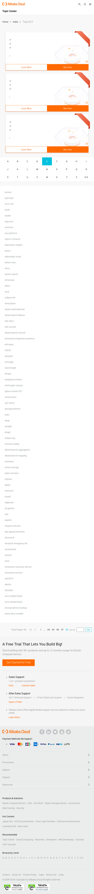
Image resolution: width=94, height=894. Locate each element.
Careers (6, 874)
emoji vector (11, 397)
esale (7, 210)
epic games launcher (15, 531)
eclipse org (10, 438)
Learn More (26, 67)
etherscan (10, 280)
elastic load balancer (15, 309)
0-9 (86, 177)
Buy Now (67, 67)
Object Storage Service (56, 803)
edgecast (9, 502)
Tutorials (79, 839)
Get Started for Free (18, 662)
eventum (9, 227)
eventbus (9, 461)
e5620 (8, 350)
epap (7, 420)
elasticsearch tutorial (15, 332)
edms (7, 286)
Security (20, 808)
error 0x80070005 (13, 602)
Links (61, 874)
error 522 (9, 204)
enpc (7, 414)
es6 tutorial (10, 327)
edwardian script (13, 256)
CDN (29, 803)
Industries (39, 839)
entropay (9, 344)
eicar (7, 561)
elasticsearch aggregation (17, 450)
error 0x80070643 (13, 596)
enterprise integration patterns (20, 338)
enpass (8, 479)
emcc (7, 268)
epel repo (9, 198)
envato (8, 192)
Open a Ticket (15, 702)
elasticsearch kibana (15, 315)
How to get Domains (45, 821)
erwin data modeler (14, 613)
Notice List (51, 874)
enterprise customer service (18, 567)
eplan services (11, 473)
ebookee (9, 590)
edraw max (10, 262)
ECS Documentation (24, 821)
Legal (41, 874)
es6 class (9, 321)
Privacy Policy (30, 874)
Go (88, 629)
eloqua (8, 373)
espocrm (9, 221)
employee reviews (13, 379)
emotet (8, 555)
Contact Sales (28, 685)
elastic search (11, 274)
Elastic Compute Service (14, 803)
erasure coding (12, 444)
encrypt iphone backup (16, 608)
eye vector (10, 403)
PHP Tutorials (9, 844)
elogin (8, 432)
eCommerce (74, 803)
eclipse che (10, 297)
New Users (23, 826)
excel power (10, 549)
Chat (11, 685)
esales (8, 215)
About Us (16, 874)
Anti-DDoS (38, 803)
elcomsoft (10, 537)
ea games (9, 508)
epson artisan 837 (13, 391)
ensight (8, 426)
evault (8, 496)
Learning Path (9, 826)
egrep (7, 485)
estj (6, 514)
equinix (8, 520)
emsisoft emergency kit (16, 543)
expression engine (13, 245)
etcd (7, 291)
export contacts (12, 239)
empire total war (13, 526)
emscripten (10, 303)
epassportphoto (13, 409)
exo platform (11, 233)
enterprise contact (14, 572)
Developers (51, 839)
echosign (9, 362)
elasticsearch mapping (16, 455)
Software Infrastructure (68, 821)
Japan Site (7, 821)
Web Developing (66, 839)
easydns (9, 356)
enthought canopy (14, 385)
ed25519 (9, 578)
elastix (8, 584)
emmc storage (12, 467)
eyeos (7, 250)
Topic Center (8, 839)
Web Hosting (8, 808)
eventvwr (9, 490)
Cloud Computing (24, 839)
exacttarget (10, 368)
